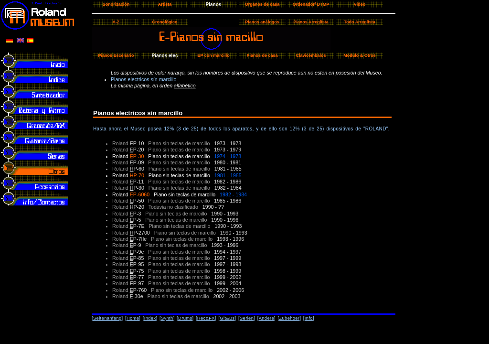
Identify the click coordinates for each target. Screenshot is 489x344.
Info (309, 318)
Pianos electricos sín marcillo (143, 79)
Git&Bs (227, 318)
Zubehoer (289, 318)
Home (133, 318)
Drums (185, 318)
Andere (266, 318)
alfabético (185, 85)
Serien (247, 318)
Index (150, 318)
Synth (167, 318)
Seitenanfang (107, 318)
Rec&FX (206, 318)
